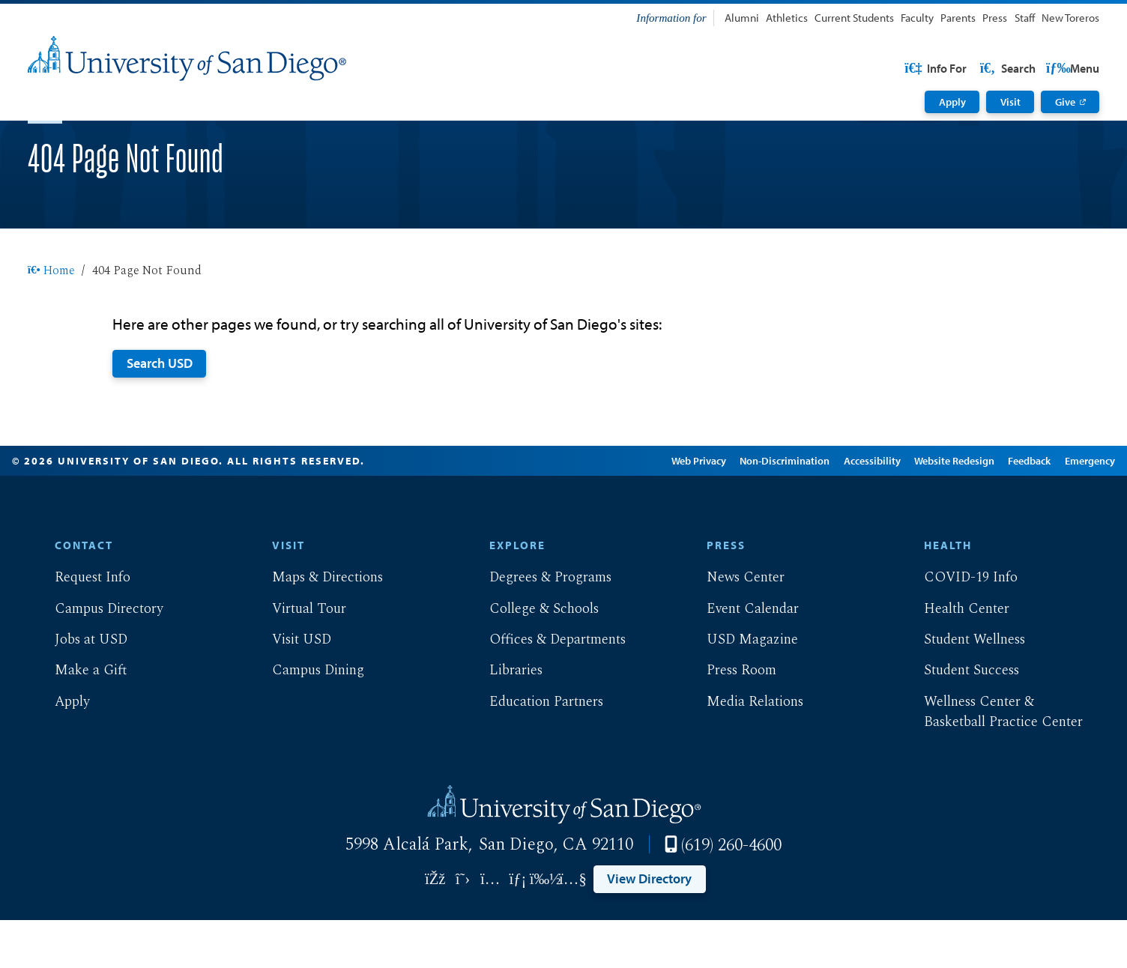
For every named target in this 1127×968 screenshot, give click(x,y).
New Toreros (1070, 17)
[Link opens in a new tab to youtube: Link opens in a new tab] (573, 927)
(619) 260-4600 (731, 893)
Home (52, 318)
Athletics (787, 17)
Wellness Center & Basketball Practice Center (990, 760)
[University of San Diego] (187, 58)
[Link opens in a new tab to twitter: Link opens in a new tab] (463, 927)
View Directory (649, 926)
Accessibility (849, 508)
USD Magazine (740, 687)
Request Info (80, 625)
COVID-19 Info (958, 625)
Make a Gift (79, 718)
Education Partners (534, 749)
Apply (952, 102)
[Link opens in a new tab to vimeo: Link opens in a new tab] (545, 927)
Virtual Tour (297, 657)
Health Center (954, 657)
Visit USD (289, 687)
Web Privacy (676, 508)
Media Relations (743, 749)
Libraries (504, 718)
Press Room (729, 718)
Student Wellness (961, 687)
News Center (734, 625)
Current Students (854, 17)
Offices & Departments (545, 687)
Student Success (958, 718)
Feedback (1007, 508)
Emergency (1067, 508)
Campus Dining (306, 718)
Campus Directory (97, 657)
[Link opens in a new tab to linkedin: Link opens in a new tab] (518, 927)
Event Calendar (741, 657)
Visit (1010, 102)
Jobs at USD (79, 687)
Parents (958, 17)
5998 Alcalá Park (406, 892)
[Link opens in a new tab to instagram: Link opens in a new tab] (490, 927)
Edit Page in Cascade (574, 508)
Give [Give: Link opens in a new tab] (1065, 102)
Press (994, 17)
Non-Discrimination (763, 508)
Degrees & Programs (538, 625)
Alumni (742, 17)
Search (1070, 68)
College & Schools (532, 657)
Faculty (917, 17)
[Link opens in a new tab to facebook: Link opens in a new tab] (435, 927)
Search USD (160, 411)
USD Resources (979, 68)
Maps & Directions (315, 625)
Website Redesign (932, 508)
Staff (1025, 17)
